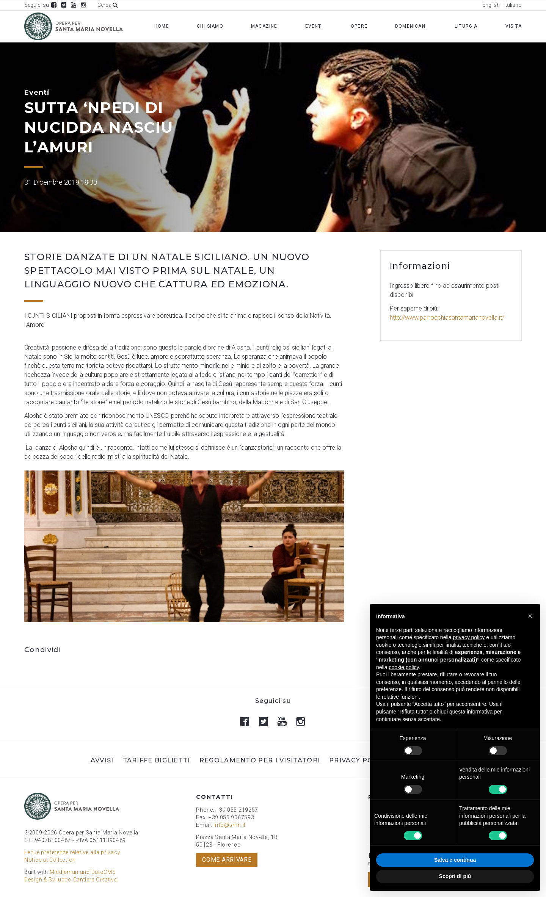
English (491, 5)
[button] (530, 616)
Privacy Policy (359, 760)
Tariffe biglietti (156, 760)
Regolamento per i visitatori (259, 760)
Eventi (314, 26)
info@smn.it (229, 825)
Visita (513, 26)
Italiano (513, 5)
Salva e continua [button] (455, 860)
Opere (359, 26)
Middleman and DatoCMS (83, 872)
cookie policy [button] (404, 667)
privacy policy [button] (469, 637)
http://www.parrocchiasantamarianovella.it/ (447, 317)
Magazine (264, 26)
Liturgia (466, 26)
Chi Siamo (210, 26)
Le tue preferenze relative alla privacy (72, 852)
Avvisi (102, 760)
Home (161, 26)
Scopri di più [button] (455, 876)
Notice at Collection (50, 860)
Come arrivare (226, 859)
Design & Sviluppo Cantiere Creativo (71, 880)
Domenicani (411, 26)
